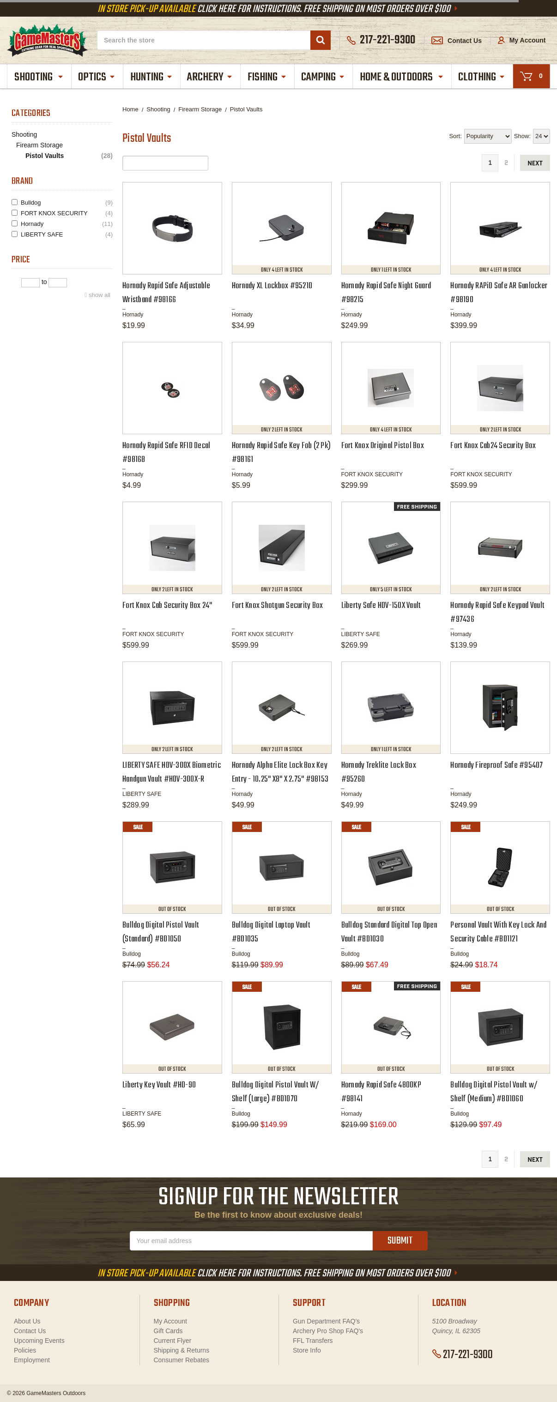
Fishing (267, 77)
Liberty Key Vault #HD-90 (159, 1085)
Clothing (482, 77)
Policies (25, 1350)
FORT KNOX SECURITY (67, 213)
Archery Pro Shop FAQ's (328, 1331)
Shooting (39, 77)
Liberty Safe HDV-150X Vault (381, 606)
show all (99, 294)
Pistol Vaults (69, 155)
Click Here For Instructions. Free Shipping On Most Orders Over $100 (278, 9)
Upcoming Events (39, 1340)
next (535, 163)
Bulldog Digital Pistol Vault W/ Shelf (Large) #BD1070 (276, 1092)
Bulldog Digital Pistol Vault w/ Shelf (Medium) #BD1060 (494, 1092)
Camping (323, 77)
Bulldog (67, 202)
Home (130, 109)
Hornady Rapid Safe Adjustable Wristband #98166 (166, 293)
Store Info (307, 1350)
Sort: (455, 136)
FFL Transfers (313, 1340)
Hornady (67, 223)
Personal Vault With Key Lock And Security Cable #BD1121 (498, 932)
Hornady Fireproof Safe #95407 (496, 765)
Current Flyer (173, 1340)
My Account (522, 40)
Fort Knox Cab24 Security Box (493, 446)
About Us (27, 1321)
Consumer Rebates (182, 1360)
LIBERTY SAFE (67, 234)
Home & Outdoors (402, 77)
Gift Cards (168, 1331)
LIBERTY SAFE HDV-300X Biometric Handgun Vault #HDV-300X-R (171, 772)
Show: (522, 136)
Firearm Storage (39, 145)
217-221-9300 (462, 1355)
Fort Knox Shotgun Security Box (277, 606)
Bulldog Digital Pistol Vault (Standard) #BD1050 (160, 932)
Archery (210, 77)
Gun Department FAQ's (326, 1321)
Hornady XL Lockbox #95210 (272, 286)
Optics (97, 77)
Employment (32, 1360)
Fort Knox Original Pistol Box (382, 446)
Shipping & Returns (182, 1350)
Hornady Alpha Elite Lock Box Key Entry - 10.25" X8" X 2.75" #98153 (280, 772)
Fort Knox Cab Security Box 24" (167, 606)
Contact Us (456, 40)
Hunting (151, 77)
